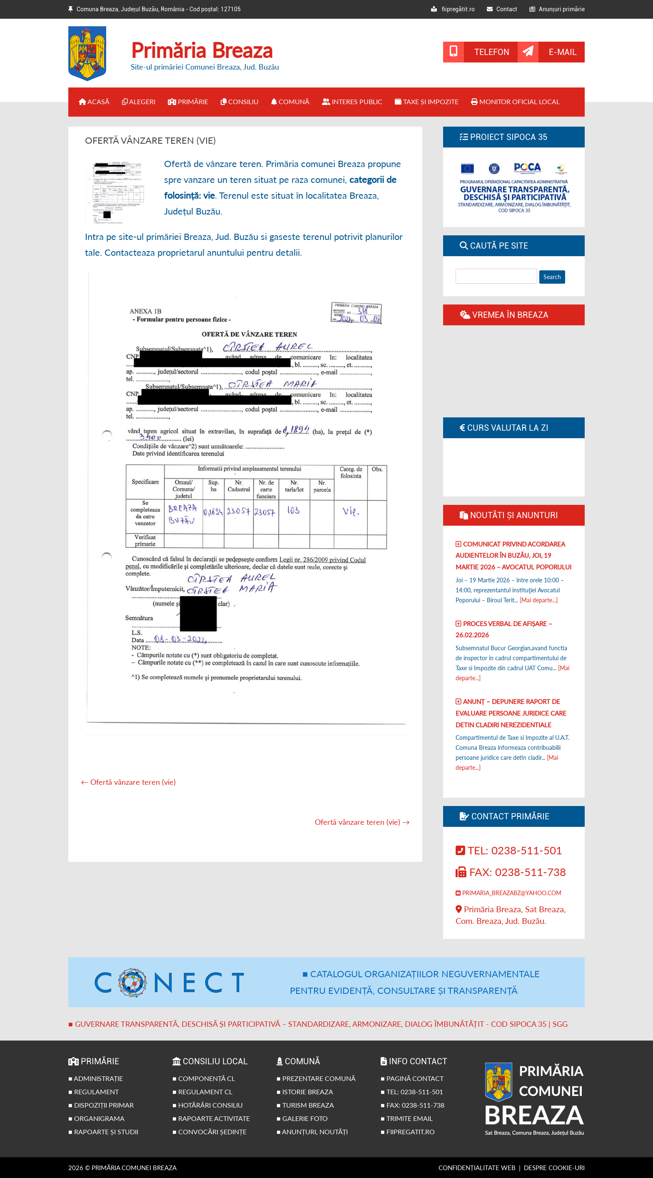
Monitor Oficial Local (515, 101)
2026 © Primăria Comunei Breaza (122, 1167)
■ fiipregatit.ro (408, 1132)
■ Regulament (93, 1092)
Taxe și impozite (427, 101)
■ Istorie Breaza (305, 1092)
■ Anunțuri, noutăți (312, 1132)
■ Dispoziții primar (101, 1105)
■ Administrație (95, 1078)
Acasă (94, 101)
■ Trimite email (407, 1118)
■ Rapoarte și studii (103, 1132)
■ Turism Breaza (305, 1105)
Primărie (188, 101)
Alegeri (138, 101)
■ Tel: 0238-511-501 (412, 1092)
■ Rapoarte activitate (211, 1118)
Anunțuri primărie (557, 9)
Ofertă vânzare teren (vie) (128, 781)
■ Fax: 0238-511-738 (412, 1105)
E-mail (563, 52)
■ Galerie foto (302, 1118)
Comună (290, 101)
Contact (502, 9)
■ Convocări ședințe (209, 1132)
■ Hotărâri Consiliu (207, 1105)
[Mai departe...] (539, 600)
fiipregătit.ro (453, 9)
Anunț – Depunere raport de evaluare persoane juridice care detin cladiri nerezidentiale (511, 713)
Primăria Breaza (202, 49)
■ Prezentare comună (316, 1078)
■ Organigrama (96, 1118)
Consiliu (240, 101)
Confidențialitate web (477, 1167)
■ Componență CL (203, 1078)
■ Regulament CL (202, 1092)
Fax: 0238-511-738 (511, 872)
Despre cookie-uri (554, 1167)
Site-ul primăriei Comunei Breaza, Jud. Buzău (205, 66)
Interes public (352, 101)
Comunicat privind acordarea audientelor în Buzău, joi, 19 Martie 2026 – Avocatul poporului (513, 555)
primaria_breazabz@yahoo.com (508, 892)
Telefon (491, 52)
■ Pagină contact (412, 1078)
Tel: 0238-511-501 (509, 850)
